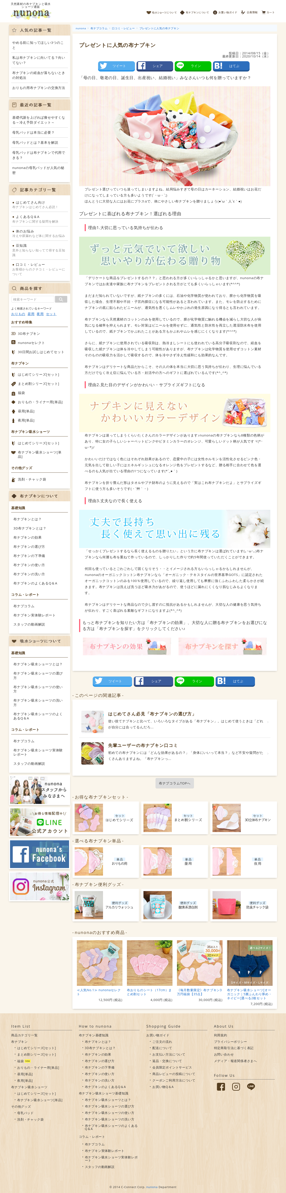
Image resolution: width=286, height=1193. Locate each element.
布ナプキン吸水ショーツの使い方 (38, 689)
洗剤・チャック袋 (32, 479)
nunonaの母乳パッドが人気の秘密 (38, 170)
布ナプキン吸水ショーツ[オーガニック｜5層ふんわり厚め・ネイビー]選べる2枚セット (249, 994)
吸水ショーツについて (162, 11)
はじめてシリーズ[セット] (38, 374)
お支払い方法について (168, 1054)
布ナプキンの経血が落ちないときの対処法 (38, 75)
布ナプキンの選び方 (29, 546)
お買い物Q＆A (163, 1087)
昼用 (31, 314)
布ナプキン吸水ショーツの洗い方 (38, 702)
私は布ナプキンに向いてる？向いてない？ (38, 60)
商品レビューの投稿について (173, 1074)
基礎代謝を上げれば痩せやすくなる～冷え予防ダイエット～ (38, 120)
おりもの (18, 314)
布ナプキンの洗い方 (29, 574)
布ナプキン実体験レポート (34, 615)
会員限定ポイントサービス (172, 1067)
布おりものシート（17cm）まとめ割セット (149, 992)
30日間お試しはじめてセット (41, 352)
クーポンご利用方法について (173, 1080)
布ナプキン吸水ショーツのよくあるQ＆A (38, 716)
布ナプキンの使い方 (29, 565)
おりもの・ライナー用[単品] (40, 402)
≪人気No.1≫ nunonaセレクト (99, 992)
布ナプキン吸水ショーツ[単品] (39, 454)
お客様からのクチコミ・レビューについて (39, 269)
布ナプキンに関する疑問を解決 (39, 218)
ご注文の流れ (162, 1041)
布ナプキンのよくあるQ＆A (35, 583)
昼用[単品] (26, 411)
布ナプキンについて (194, 11)
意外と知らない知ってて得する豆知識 (39, 250)
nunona (152, 1187)
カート (268, 11)
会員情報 (249, 11)
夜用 (40, 314)
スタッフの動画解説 (29, 624)
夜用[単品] (26, 420)
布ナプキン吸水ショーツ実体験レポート (38, 752)
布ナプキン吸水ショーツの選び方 (38, 675)
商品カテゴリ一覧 (24, 1035)
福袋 (21, 392)
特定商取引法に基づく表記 (234, 1048)
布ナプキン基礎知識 (94, 1035)
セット (51, 314)
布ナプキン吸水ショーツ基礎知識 (103, 1093)
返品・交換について (167, 1061)
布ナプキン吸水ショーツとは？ (38, 664)
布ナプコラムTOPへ (175, 783)
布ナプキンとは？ (27, 519)
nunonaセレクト (31, 342)
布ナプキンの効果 (27, 537)
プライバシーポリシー (230, 1041)
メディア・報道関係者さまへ (235, 1061)
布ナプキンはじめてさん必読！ (39, 204)
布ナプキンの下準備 (29, 555)
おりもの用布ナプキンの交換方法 (38, 87)
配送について (162, 1048)
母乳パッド (25, 1113)
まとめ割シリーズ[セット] (38, 383)
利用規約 (220, 1035)
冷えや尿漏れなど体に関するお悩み (39, 233)
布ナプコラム (24, 606)
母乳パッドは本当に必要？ (33, 132)
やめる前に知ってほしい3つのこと (38, 45)
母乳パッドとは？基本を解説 (35, 142)
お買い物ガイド (225, 11)
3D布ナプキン (29, 333)
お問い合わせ (224, 1054)
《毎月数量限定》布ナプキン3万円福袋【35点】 (199, 992)
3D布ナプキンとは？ (29, 528)
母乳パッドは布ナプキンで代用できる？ (38, 155)
